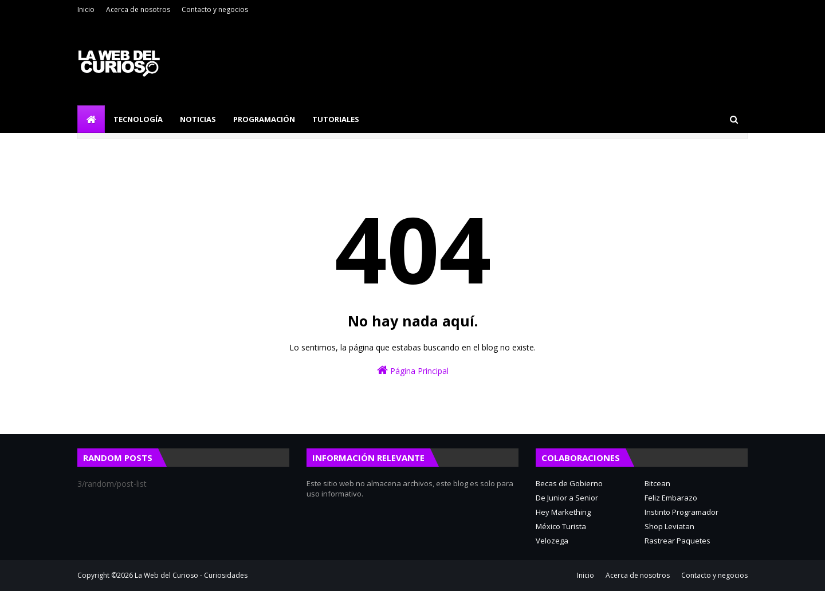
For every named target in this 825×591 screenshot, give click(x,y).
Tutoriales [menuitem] (335, 119)
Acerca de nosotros (138, 9)
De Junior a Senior (567, 497)
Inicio (86, 9)
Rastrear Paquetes (677, 540)
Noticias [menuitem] (198, 119)
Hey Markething (563, 512)
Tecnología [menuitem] (138, 119)
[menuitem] (91, 119)
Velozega (552, 540)
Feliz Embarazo (671, 497)
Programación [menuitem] (264, 119)
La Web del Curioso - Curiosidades (191, 575)
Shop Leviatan (669, 526)
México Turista (561, 526)
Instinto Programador (681, 512)
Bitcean (657, 483)
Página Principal (413, 370)
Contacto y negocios (215, 9)
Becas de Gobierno (569, 483)
